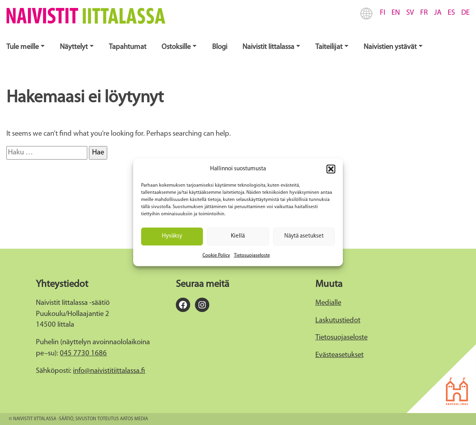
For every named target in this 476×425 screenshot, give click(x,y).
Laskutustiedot (337, 320)
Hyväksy (172, 236)
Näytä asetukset (304, 236)
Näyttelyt (74, 47)
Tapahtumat (127, 47)
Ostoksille (176, 47)
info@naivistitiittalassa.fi (109, 371)
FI (382, 13)
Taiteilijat (328, 47)
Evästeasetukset (339, 355)
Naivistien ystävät (390, 47)
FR (424, 13)
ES (451, 13)
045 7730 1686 (83, 353)
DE (465, 13)
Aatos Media (134, 419)
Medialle (328, 303)
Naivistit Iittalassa (268, 47)
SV (410, 13)
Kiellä (238, 236)
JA (437, 13)
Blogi (219, 47)
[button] (331, 169)
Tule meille (22, 47)
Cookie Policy (216, 255)
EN (395, 13)
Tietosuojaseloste (252, 255)
